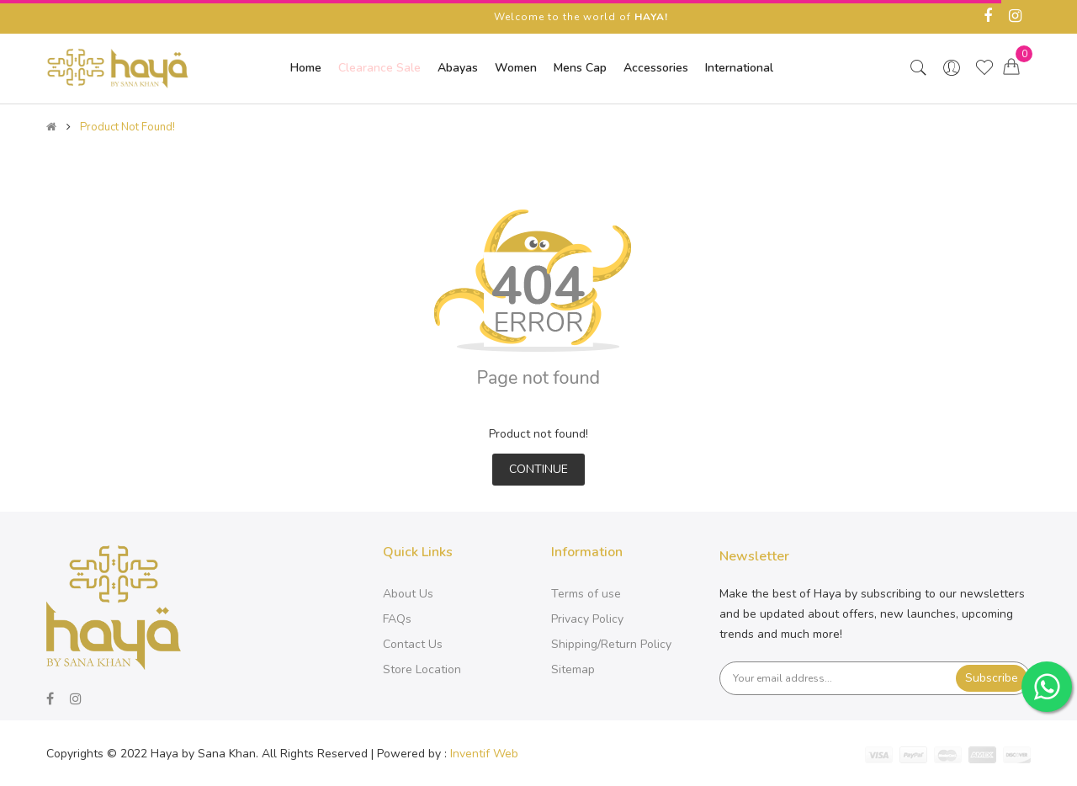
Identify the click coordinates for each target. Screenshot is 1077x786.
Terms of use (586, 594)
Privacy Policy (587, 619)
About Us (408, 594)
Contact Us (413, 644)
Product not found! (127, 127)
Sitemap (573, 669)
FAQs (397, 619)
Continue (538, 469)
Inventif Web (484, 754)
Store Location (422, 669)
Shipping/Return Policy (611, 644)
